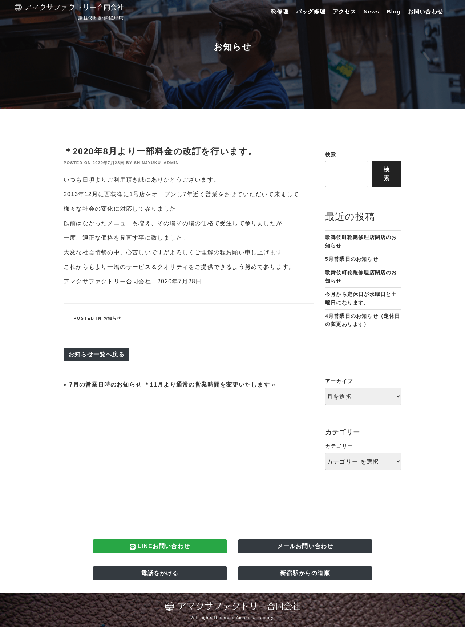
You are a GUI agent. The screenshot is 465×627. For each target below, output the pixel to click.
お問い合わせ (425, 11)
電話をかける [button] (159, 573)
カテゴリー (339, 446)
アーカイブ (339, 381)
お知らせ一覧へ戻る (96, 354)
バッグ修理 (311, 11)
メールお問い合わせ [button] (305, 546)
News (372, 11)
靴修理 (280, 11)
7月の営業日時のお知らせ (105, 384)
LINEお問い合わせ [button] (160, 546)
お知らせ (112, 318)
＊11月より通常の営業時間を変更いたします (207, 384)
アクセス (344, 11)
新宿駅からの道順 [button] (305, 573)
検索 (330, 154)
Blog (394, 11)
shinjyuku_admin (156, 163)
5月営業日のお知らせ (351, 259)
